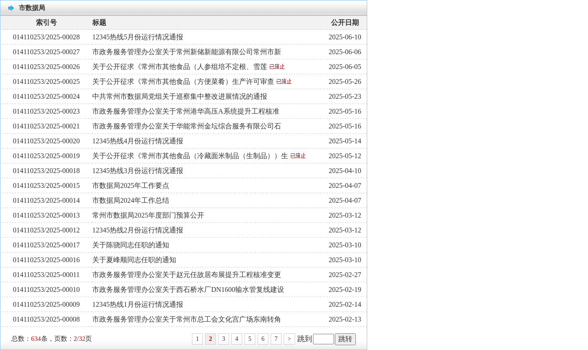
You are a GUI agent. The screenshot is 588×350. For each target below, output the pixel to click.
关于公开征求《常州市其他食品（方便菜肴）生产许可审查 (192, 81)
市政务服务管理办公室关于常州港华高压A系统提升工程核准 (185, 111)
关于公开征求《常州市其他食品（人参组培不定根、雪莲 (188, 66)
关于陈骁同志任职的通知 (130, 245)
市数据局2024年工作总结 (130, 200)
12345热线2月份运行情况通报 (137, 230)
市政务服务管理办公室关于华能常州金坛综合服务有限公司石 (186, 126)
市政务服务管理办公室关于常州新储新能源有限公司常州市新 (186, 51)
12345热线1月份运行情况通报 (137, 304)
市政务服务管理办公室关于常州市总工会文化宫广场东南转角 (186, 319)
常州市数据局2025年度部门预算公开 (148, 215)
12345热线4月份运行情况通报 (137, 141)
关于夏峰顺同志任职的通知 (134, 259)
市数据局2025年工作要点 (130, 185)
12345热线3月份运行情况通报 (137, 170)
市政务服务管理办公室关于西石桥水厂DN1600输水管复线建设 (188, 289)
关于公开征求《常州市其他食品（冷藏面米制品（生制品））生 (199, 155)
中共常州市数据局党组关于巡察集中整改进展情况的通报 (179, 96)
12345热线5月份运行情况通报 (137, 37)
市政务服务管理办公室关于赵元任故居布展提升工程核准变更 (186, 274)
